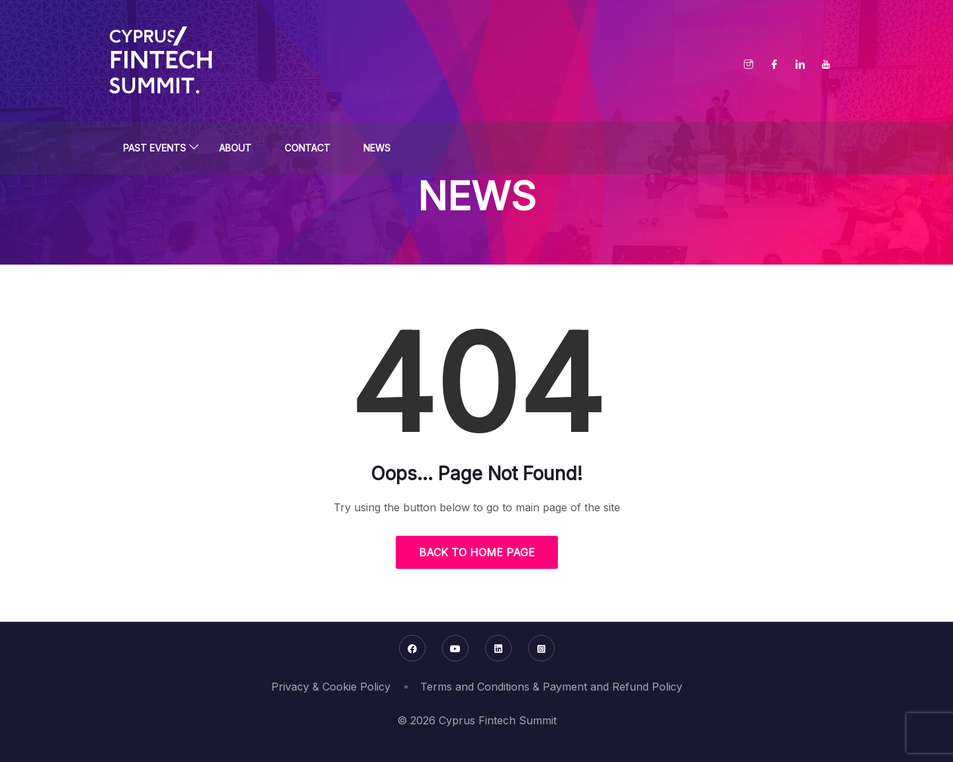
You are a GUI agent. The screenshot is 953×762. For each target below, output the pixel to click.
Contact (307, 147)
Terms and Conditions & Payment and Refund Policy (551, 686)
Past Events (154, 147)
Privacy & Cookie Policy (330, 686)
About (235, 147)
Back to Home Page (477, 552)
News (376, 147)
